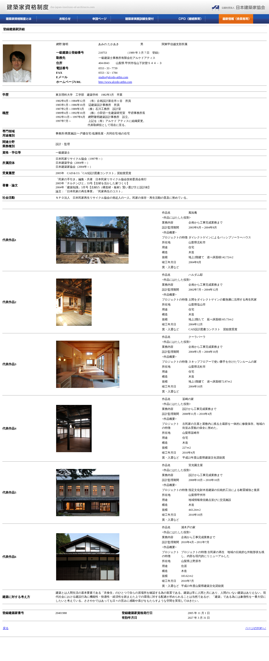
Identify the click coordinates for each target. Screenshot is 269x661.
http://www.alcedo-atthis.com (115, 82)
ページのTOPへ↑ (255, 628)
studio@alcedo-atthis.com (113, 77)
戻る (6, 628)
